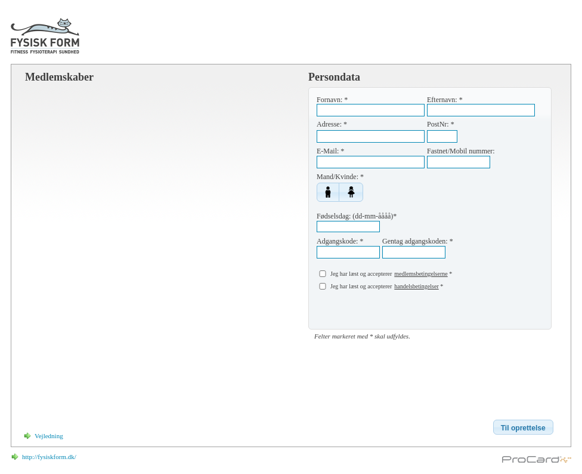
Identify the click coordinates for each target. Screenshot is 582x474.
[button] (328, 192)
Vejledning (49, 435)
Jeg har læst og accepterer (361, 273)
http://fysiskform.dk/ (49, 456)
